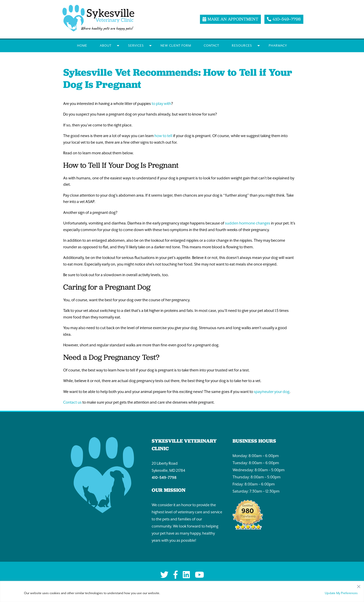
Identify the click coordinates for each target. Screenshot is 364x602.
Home (82, 45)
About (105, 45)
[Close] (359, 585)
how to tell (163, 136)
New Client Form (176, 45)
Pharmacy (278, 45)
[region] (182, 591)
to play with (161, 103)
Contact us (72, 402)
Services (136, 45)
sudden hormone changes (247, 223)
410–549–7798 (164, 477)
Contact (211, 45)
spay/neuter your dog (271, 391)
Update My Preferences (341, 593)
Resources (242, 45)
